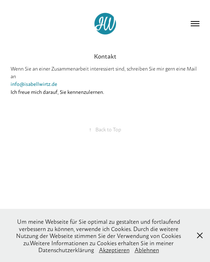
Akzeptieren (114, 249)
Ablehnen (147, 249)
